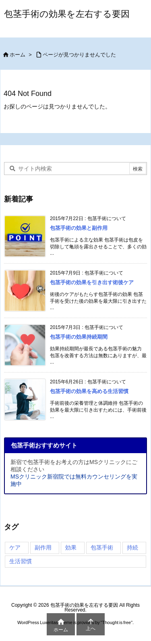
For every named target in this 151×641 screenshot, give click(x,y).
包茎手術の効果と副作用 (79, 228)
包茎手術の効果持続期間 (79, 337)
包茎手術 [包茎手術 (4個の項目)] (102, 547)
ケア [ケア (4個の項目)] (15, 547)
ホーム (17, 55)
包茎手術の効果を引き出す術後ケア (92, 282)
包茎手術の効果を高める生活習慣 (89, 391)
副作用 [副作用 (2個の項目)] (43, 547)
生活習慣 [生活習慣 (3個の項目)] (20, 561)
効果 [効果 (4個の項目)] (71, 547)
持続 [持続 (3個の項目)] (132, 547)
